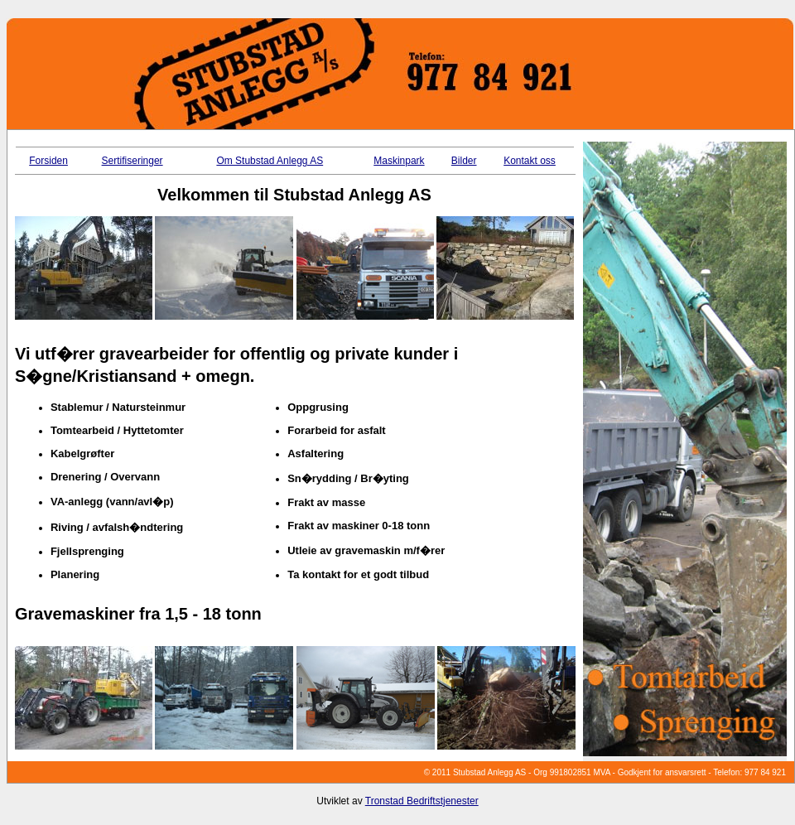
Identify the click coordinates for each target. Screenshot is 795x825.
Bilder (464, 160)
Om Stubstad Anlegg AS (269, 160)
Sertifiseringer (132, 160)
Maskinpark (398, 160)
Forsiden (48, 160)
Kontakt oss (530, 160)
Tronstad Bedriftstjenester (422, 801)
